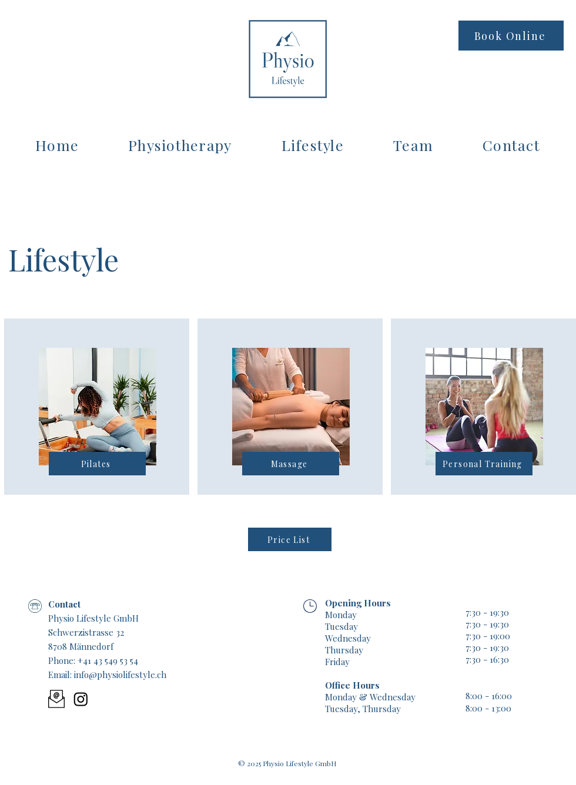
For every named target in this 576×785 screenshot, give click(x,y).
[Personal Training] (484, 463)
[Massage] (290, 463)
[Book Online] (511, 36)
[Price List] (289, 539)
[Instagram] (81, 699)
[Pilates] (97, 463)
